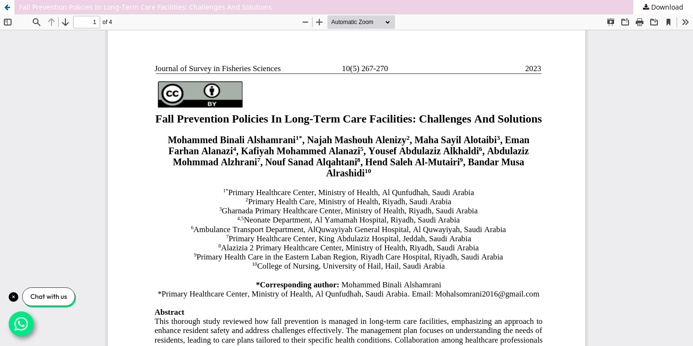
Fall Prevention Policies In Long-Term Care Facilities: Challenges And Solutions (145, 7)
